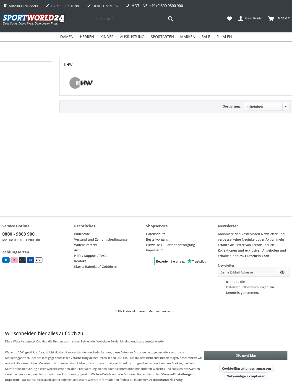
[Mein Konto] (250, 18)
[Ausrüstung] (132, 37)
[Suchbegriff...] (134, 18)
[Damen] (67, 37)
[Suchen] (170, 18)
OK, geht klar (246, 355)
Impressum (154, 250)
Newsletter (226, 265)
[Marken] (187, 37)
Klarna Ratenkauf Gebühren (95, 266)
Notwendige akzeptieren (246, 376)
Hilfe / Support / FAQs (90, 255)
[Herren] (87, 37)
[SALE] (205, 37)
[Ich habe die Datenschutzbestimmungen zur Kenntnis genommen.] (221, 280)
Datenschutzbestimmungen (247, 287)
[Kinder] (107, 37)
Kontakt (80, 261)
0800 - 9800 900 (18, 234)
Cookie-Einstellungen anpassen (246, 368)
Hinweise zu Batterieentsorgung (170, 245)
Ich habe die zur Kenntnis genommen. (250, 287)
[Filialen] (224, 37)
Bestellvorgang (157, 239)
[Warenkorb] (279, 18)
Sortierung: (232, 106)
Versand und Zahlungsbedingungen (102, 239)
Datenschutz (155, 234)
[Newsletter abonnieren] (282, 272)
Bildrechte (82, 234)
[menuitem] (134, 18)
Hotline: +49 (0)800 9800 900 (157, 5)
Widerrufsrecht (85, 245)
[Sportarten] (162, 37)
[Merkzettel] (229, 18)
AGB (77, 250)
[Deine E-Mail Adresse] (246, 272)
